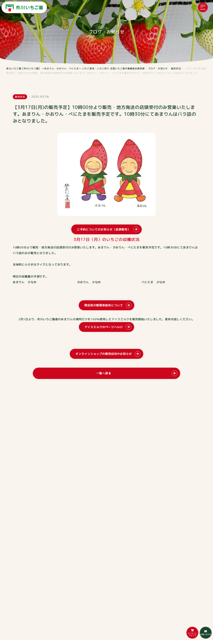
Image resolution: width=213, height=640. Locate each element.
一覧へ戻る (103, 373)
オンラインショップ (192, 633)
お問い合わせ (206, 633)
